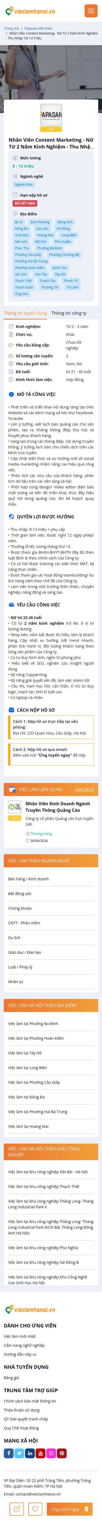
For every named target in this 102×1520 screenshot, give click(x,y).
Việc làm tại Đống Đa (26, 1097)
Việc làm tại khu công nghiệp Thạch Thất (43, 1186)
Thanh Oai (47, 280)
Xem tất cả (84, 789)
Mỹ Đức (41, 241)
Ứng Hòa (21, 294)
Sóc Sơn (21, 274)
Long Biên (68, 235)
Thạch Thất (23, 280)
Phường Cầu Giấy (28, 254)
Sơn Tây (41, 274)
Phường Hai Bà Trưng (31, 261)
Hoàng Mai (45, 235)
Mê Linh (21, 241)
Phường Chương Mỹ (64, 254)
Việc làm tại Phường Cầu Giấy (34, 1082)
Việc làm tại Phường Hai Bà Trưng (37, 1111)
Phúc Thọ (22, 248)
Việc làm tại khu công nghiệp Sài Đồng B (43, 1262)
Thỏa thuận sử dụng (21, 1410)
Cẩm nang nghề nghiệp (24, 1345)
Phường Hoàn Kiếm (29, 267)
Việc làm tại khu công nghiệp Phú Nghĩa (43, 1247)
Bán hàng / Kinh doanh (28, 878)
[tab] (25, 313)
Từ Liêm (72, 287)
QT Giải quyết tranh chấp (26, 1419)
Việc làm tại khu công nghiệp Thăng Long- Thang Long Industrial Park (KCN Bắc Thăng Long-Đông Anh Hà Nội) (51, 1227)
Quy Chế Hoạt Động (21, 1428)
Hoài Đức (22, 235)
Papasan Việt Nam (38, 28)
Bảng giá (11, 1377)
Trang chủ (11, 28)
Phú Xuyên (63, 241)
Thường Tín (49, 287)
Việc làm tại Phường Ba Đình (33, 1023)
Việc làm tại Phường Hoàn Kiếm (36, 1038)
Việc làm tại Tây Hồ (25, 1052)
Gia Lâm (42, 228)
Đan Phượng (40, 222)
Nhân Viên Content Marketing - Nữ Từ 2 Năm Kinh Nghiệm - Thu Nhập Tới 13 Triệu (51, 149)
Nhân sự (15, 981)
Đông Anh (65, 222)
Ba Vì (19, 222)
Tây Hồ (60, 274)
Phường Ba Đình (49, 248)
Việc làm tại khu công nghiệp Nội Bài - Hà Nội (48, 1171)
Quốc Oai (59, 267)
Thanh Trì (71, 280)
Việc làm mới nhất (20, 1336)
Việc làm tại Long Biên (27, 1067)
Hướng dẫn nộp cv (20, 1354)
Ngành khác (24, 184)
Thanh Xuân (24, 287)
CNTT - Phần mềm (24, 922)
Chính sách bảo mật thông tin (30, 1401)
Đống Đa (21, 228)
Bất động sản (19, 893)
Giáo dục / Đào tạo (24, 952)
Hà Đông (63, 228)
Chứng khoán (20, 908)
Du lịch (14, 937)
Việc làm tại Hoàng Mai (28, 1126)
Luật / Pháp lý (20, 967)
